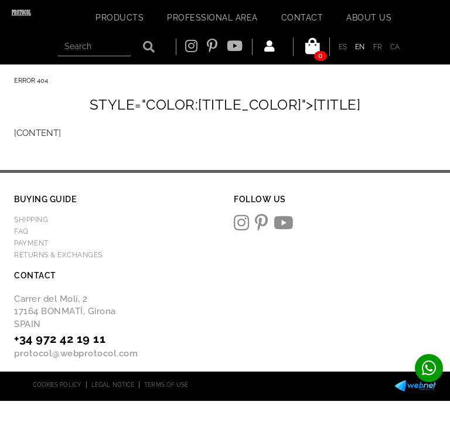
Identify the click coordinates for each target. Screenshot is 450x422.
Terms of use (166, 385)
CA (395, 47)
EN (360, 47)
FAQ (21, 231)
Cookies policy (57, 385)
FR (378, 47)
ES (343, 47)
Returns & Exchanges (58, 255)
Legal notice (112, 385)
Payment (31, 243)
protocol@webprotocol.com (76, 353)
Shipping (31, 220)
